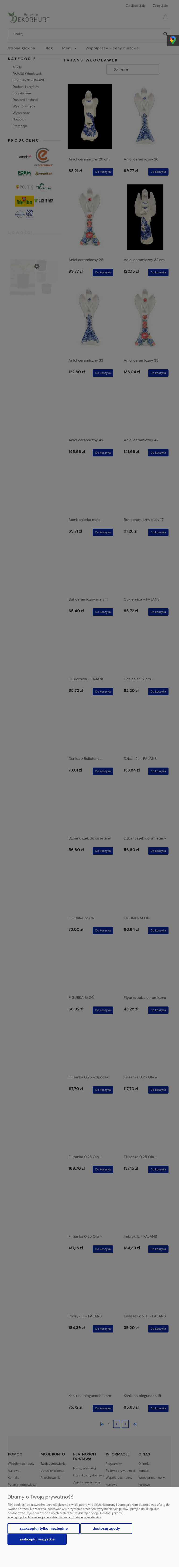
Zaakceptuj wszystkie (37, 1539)
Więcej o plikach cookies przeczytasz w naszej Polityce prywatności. (54, 1517)
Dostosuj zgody (106, 1528)
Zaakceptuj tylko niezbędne (44, 1528)
